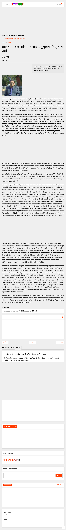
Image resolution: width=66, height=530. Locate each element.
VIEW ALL (60, 484)
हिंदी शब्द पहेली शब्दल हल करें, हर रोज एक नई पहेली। (15, 38)
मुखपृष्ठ (5, 519)
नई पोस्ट (5, 342)
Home (3, 43)
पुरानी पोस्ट (60, 342)
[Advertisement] (33, 20)
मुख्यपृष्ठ (32, 342)
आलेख (9, 43)
